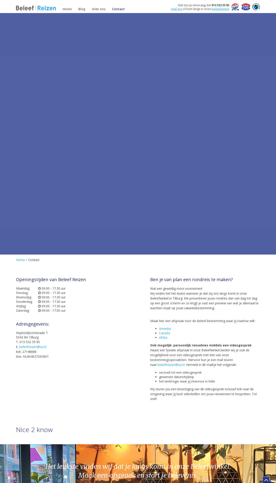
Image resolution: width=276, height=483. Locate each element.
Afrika (163, 337)
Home (20, 260)
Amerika (165, 329)
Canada (164, 333)
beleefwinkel (220, 9)
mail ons (176, 9)
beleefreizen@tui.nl (32, 347)
